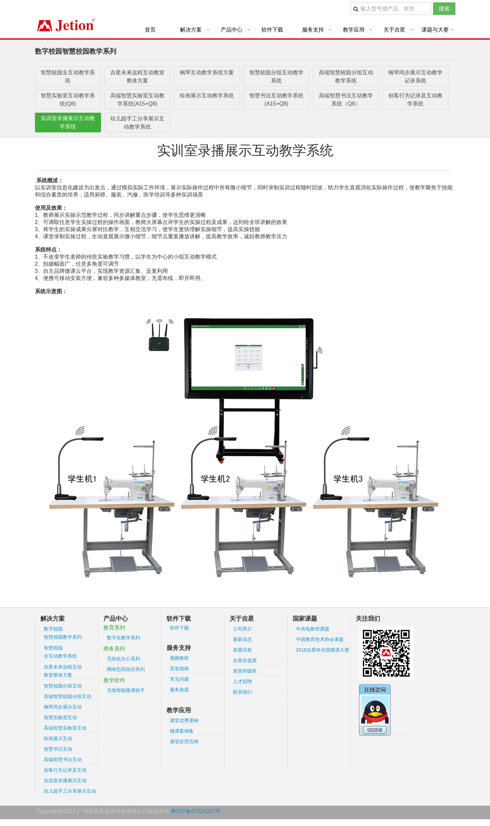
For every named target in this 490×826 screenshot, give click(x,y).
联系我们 (242, 692)
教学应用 (354, 30)
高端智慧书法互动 (63, 759)
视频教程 (179, 658)
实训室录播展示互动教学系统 (68, 122)
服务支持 (313, 30)
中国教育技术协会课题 (320, 639)
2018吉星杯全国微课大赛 (322, 650)
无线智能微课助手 (126, 690)
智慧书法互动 (58, 749)
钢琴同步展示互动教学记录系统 (415, 76)
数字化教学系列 (123, 637)
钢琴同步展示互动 (63, 707)
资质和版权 (245, 671)
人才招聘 (242, 681)
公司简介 (242, 629)
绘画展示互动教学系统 (207, 95)
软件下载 (272, 30)
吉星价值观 (245, 660)
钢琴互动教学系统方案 (207, 72)
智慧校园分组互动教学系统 (276, 76)
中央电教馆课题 (312, 629)
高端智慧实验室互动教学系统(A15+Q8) (137, 100)
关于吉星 (394, 30)
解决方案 (191, 30)
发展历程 (242, 650)
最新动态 (242, 639)
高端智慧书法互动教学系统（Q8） (346, 100)
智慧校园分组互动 (63, 686)
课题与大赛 (435, 30)
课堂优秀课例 (184, 720)
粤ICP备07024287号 (195, 811)
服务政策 (179, 689)
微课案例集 (182, 731)
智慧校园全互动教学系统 (68, 76)
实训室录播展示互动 (65, 780)
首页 (150, 30)
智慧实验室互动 (60, 717)
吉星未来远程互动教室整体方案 (137, 76)
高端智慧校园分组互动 (67, 696)
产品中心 (231, 30)
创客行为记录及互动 (65, 770)
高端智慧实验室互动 (65, 728)
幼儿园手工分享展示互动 (70, 791)
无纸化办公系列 (123, 658)
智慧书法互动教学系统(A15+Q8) (276, 100)
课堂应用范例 (184, 741)
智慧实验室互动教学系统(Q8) (68, 100)
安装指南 (179, 668)
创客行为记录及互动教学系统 (415, 100)
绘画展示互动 (58, 738)
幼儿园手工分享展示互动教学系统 (137, 123)
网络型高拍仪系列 (126, 669)
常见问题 (179, 679)
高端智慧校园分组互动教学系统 (346, 76)
